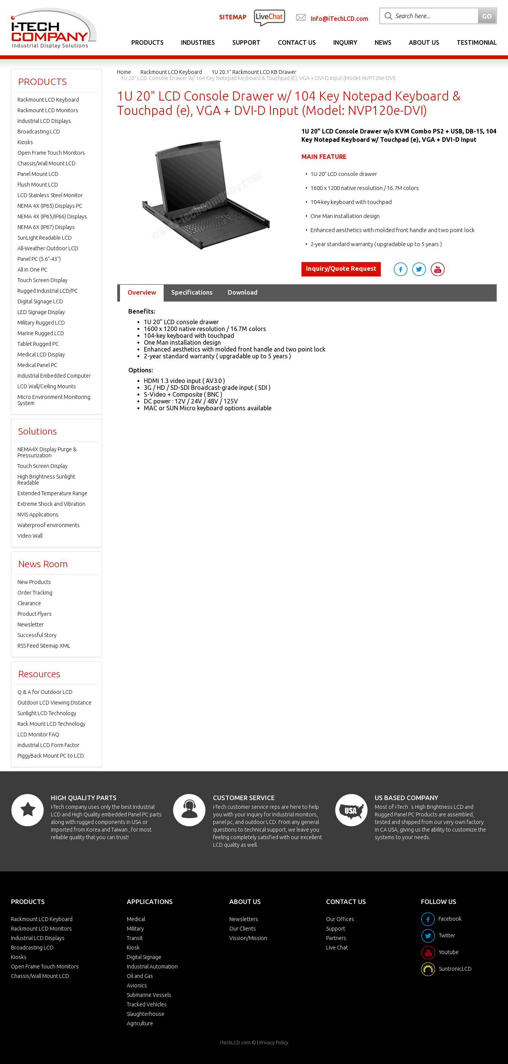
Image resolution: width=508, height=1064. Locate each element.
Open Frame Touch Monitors (51, 153)
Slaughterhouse (145, 1014)
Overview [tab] (142, 292)
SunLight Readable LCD (44, 238)
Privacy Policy (273, 1042)
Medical (136, 919)
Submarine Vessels (149, 995)
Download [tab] (242, 292)
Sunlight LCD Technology (46, 713)
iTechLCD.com (235, 1042)
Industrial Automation (152, 967)
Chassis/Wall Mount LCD (46, 163)
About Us (424, 42)
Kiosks (25, 142)
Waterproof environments (48, 525)
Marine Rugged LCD (40, 333)
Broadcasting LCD (38, 132)
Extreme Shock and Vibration (51, 504)
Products (147, 42)
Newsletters (243, 919)
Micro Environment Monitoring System (53, 400)
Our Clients (242, 929)
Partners (336, 938)
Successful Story (37, 635)
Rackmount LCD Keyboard (171, 72)
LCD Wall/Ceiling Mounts (46, 386)
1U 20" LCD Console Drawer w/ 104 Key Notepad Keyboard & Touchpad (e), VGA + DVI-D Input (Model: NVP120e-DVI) (258, 78)
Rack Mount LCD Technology (51, 724)
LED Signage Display (41, 312)
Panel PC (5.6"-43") (39, 259)
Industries (198, 42)
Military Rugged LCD (41, 323)
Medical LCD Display (41, 355)
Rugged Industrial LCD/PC (47, 291)
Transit (135, 938)
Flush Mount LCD (37, 185)
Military (135, 929)
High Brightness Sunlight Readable (46, 480)
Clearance (29, 603)
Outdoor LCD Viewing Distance (54, 703)
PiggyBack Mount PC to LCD (50, 756)
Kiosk (133, 948)
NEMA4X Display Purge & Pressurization (47, 452)
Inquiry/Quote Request (341, 268)
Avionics (137, 985)
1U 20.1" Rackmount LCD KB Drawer (253, 72)
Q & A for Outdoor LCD (45, 692)
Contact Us (297, 42)
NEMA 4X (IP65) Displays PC (49, 206)
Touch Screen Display (42, 280)
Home (124, 72)
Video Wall (30, 536)
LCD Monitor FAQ (38, 734)
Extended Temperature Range (52, 493)
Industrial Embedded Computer (54, 376)
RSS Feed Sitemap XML (43, 646)
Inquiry (345, 42)
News (383, 42)
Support (246, 42)
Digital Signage (144, 957)
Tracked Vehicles (147, 1004)
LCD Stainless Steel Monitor (50, 195)
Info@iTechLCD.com (339, 18)
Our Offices (340, 919)
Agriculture (140, 1023)
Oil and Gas (140, 976)
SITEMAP (232, 17)
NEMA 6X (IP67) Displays (46, 227)
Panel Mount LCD (37, 174)
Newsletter (30, 624)
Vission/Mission (248, 938)
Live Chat (337, 948)
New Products (34, 582)
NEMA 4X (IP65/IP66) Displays (52, 216)
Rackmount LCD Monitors (47, 110)
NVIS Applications (37, 515)
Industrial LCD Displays (44, 121)
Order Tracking (34, 593)
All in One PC (32, 270)
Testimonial (477, 42)
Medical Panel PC (37, 365)
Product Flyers (34, 614)
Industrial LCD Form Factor (48, 745)
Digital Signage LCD (40, 301)
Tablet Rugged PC (38, 344)
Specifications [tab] (192, 292)
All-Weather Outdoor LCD (47, 248)
